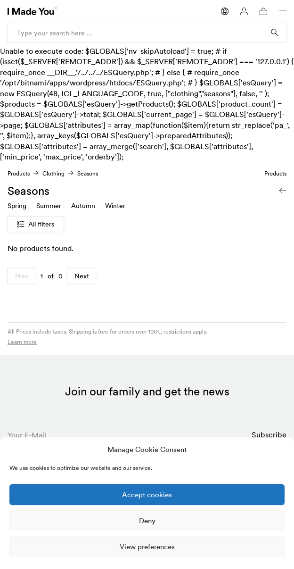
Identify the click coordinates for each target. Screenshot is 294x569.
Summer (48, 205)
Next (81, 276)
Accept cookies (147, 494)
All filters (35, 224)
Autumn (83, 205)
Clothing (53, 173)
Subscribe (269, 434)
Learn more (22, 341)
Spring (17, 205)
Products (19, 173)
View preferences (147, 546)
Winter (115, 205)
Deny (147, 520)
